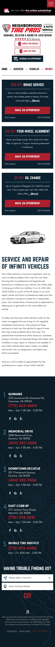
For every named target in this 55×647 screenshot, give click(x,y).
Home (4, 69)
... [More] (34, 100)
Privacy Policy (12, 631)
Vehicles (34, 69)
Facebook (9, 418)
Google (15, 418)
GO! (27, 596)
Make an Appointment (27, 110)
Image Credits (24, 631)
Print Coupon (10, 117)
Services (18, 69)
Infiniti (49, 69)
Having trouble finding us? (27, 568)
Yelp (20, 418)
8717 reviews (33, 39)
